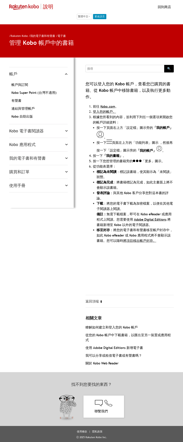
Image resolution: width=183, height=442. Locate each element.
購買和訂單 (19, 171)
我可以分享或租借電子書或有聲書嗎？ (114, 355)
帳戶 (13, 74)
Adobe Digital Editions (150, 219)
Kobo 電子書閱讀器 (26, 130)
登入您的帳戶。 (104, 111)
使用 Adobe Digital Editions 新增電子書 (114, 348)
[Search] (125, 68)
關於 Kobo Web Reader (102, 363)
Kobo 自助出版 (22, 116)
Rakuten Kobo (19, 36)
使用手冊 (17, 185)
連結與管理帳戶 (23, 108)
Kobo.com (107, 106)
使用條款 (82, 431)
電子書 (61, 36)
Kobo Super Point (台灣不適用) (34, 93)
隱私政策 (97, 431)
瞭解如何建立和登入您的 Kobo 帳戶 (112, 327)
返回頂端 (94, 301)
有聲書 (16, 100)
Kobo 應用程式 (22, 144)
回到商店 (164, 7)
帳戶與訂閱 (19, 85)
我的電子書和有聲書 (42, 36)
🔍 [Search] (169, 69)
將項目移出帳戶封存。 (139, 241)
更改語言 (100, 16)
